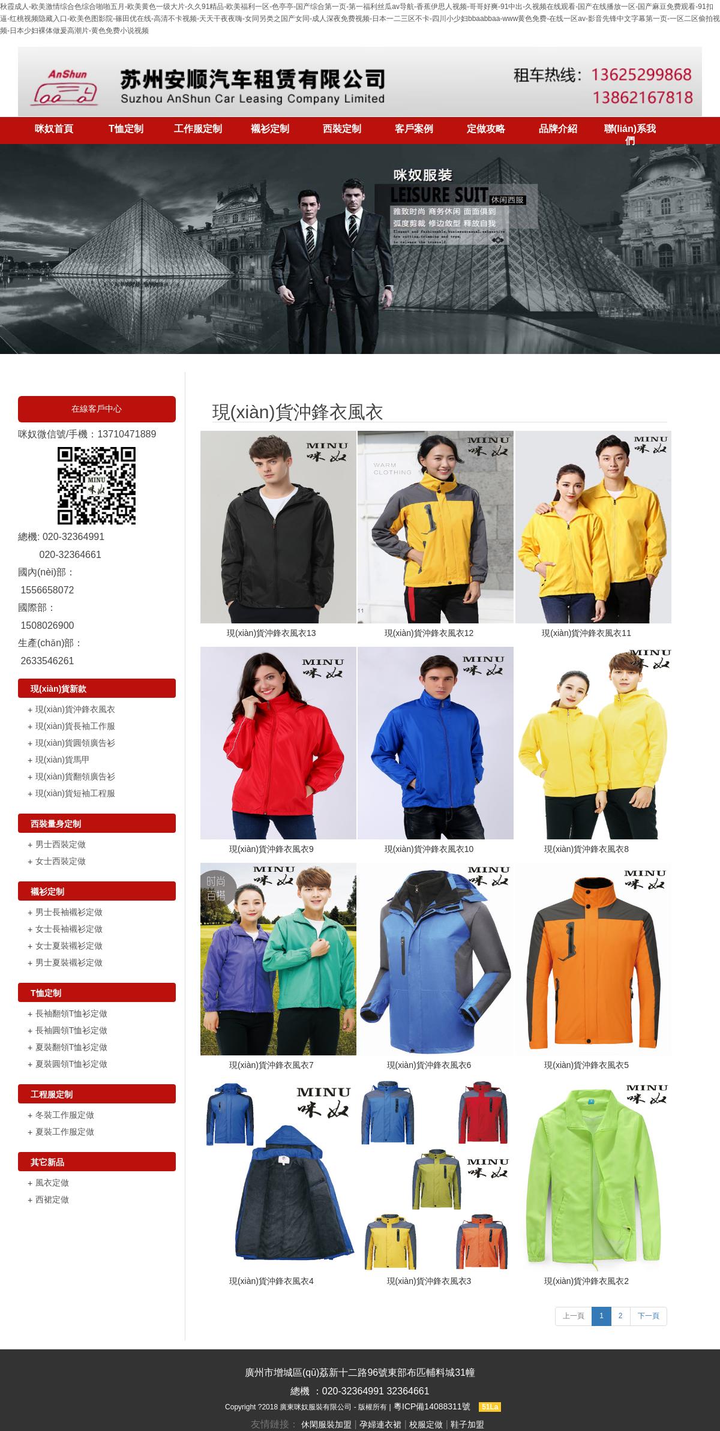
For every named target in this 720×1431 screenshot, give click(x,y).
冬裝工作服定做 (64, 1115)
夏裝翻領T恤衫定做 (71, 1047)
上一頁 (573, 1316)
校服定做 (426, 1424)
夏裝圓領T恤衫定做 (71, 1064)
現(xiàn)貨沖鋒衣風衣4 (271, 1281)
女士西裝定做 (60, 861)
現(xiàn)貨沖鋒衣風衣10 (429, 849)
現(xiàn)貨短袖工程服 (75, 793)
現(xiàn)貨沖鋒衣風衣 (75, 709)
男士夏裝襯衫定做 (69, 962)
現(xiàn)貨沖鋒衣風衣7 (271, 1065)
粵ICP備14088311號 (432, 1406)
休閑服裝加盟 (326, 1424)
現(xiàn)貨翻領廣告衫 (75, 776)
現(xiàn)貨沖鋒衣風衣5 (586, 1065)
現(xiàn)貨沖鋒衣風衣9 (271, 849)
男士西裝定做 (60, 844)
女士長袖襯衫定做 (69, 929)
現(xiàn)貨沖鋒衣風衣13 (271, 633)
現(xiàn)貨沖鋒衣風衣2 (586, 1281)
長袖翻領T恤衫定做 (71, 1013)
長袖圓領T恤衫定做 (71, 1030)
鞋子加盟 (467, 1424)
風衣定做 (52, 1182)
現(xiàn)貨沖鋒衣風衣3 (429, 1281)
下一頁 (648, 1316)
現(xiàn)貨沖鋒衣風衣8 (586, 849)
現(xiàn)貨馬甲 (62, 759)
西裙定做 (52, 1199)
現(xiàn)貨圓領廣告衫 (75, 743)
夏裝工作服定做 (64, 1131)
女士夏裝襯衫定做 (69, 945)
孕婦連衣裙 (380, 1424)
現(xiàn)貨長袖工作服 (75, 726)
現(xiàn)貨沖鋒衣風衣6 (429, 1065)
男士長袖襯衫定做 (69, 912)
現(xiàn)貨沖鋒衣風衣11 (586, 633)
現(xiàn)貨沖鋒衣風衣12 (429, 633)
